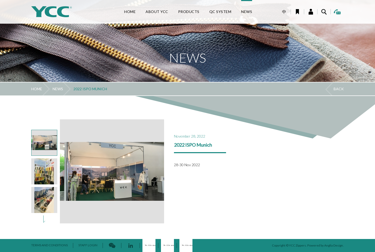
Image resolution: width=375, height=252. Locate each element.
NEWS (58, 89)
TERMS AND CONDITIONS (49, 245)
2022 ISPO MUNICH (90, 89)
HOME (36, 89)
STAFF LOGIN (87, 245)
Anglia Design (333, 245)
